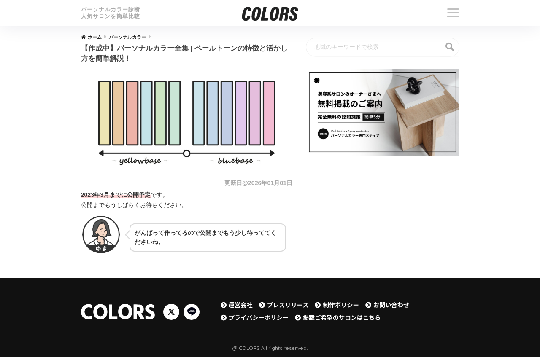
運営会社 (241, 304)
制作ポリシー (341, 304)
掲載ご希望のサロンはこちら (342, 317)
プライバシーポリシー (259, 317)
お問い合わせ (391, 304)
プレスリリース (288, 304)
